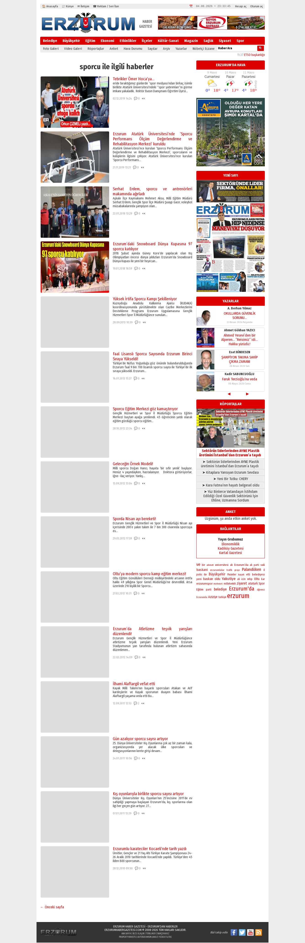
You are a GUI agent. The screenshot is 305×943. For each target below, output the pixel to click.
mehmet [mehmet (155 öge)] (218, 584)
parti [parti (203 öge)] (208, 590)
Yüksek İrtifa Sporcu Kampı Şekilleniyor (145, 299)
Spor (240, 41)
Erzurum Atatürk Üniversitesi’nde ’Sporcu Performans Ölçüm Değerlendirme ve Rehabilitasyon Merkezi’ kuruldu (152, 139)
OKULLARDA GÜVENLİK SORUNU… (239, 316)
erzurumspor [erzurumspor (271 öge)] (204, 584)
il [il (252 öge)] (264, 570)
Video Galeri (73, 49)
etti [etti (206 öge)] (248, 575)
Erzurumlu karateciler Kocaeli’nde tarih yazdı (150, 849)
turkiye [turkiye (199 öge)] (222, 597)
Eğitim (90, 41)
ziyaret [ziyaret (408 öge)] (242, 584)
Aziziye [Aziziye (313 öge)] (213, 597)
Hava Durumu (133, 49)
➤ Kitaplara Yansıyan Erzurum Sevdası (230, 473)
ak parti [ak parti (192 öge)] (254, 565)
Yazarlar (181, 49)
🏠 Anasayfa (50, 6)
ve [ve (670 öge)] (198, 564)
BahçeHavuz (163, 934)
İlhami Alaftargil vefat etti (134, 684)
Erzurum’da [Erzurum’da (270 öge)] (241, 565)
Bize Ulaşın (138, 934)
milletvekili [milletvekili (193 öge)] (230, 584)
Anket (114, 49)
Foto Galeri (51, 49)
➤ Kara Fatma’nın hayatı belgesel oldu (230, 485)
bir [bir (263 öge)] (203, 565)
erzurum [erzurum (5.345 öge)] (238, 596)
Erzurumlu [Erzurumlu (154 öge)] (201, 597)
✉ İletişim (83, 6)
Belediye (50, 41)
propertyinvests (127, 937)
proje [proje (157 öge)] (237, 570)
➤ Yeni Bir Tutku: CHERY (230, 479)
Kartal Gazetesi (230, 553)
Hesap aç (241, 6)
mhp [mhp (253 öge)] (249, 579)
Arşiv (166, 49)
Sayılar (153, 49)
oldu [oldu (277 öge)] (217, 579)
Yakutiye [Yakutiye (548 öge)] (229, 579)
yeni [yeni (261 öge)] (199, 579)
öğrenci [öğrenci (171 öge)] (261, 590)
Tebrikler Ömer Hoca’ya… (133, 79)
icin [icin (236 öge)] (243, 579)
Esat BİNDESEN (239, 353)
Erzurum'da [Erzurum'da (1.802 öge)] (241, 589)
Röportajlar (95, 49)
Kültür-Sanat (168, 41)
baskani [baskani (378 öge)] (202, 570)
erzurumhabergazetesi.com (123, 930)
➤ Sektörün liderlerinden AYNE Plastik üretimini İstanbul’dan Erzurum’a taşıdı (230, 464)
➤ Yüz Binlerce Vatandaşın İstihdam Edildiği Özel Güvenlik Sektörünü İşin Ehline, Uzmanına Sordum (230, 496)
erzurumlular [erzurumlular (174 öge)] (217, 570)
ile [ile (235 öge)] (205, 575)
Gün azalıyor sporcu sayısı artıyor (140, 739)
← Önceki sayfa (52, 907)
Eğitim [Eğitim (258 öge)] (199, 590)
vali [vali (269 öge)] (262, 565)
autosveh (142, 937)
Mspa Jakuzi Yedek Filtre (159, 937)
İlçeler (147, 41)
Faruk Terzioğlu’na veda (239, 379)
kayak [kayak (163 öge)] (241, 575)
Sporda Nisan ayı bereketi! (134, 519)
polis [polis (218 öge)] (199, 575)
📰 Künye (68, 6)
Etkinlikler (128, 41)
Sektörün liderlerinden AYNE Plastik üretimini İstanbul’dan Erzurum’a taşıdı (231, 451)
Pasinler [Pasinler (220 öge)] (231, 575)
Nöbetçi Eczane (203, 49)
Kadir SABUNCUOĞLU (239, 374)
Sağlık (208, 41)
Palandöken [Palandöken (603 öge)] (251, 569)
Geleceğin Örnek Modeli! (133, 464)
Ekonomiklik (230, 544)
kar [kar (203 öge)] (263, 579)
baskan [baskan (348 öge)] (208, 579)
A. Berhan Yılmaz (240, 309)
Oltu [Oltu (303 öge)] (257, 579)
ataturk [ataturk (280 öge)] (253, 584)
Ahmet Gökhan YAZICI (239, 331)
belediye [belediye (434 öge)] (220, 590)
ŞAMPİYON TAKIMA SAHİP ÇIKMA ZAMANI (239, 359)
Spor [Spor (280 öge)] (262, 584)
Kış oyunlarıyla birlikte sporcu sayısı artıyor (148, 794)
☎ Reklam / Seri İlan (106, 6)
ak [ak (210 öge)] (231, 565)
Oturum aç (256, 6)
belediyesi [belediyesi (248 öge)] (258, 575)
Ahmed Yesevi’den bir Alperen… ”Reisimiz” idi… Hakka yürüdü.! (239, 340)
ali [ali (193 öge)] (238, 579)
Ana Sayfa (126, 934)
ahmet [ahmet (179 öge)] (210, 565)
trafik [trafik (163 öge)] (229, 570)
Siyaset (225, 41)
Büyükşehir (71, 41)
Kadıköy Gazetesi (231, 549)
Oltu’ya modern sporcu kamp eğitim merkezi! (149, 574)
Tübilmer (151, 934)
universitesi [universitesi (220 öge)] (222, 565)
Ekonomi (107, 41)
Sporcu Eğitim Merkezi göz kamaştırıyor (145, 409)
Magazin (191, 41)
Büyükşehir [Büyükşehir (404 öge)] (217, 574)
